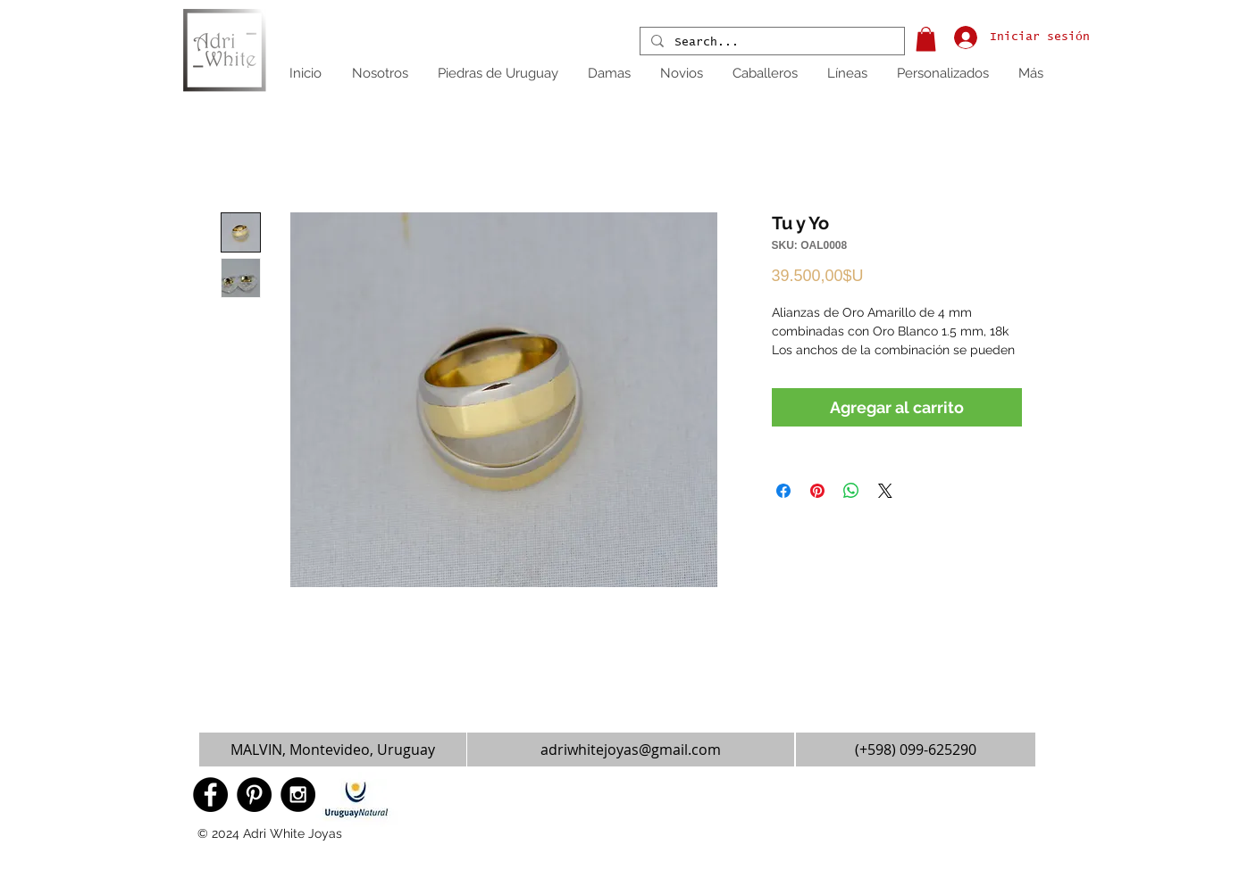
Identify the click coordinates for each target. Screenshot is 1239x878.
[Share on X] (885, 490)
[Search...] (770, 43)
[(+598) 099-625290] (915, 749)
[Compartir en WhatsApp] (851, 490)
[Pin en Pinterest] (817, 490)
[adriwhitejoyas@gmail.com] (630, 749)
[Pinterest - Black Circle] (254, 794)
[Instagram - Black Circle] (297, 794)
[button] (926, 39)
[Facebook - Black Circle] (210, 794)
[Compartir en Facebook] (783, 490)
